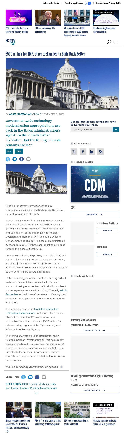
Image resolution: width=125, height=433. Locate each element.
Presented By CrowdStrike (84, 384)
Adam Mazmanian (20, 114)
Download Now (95, 330)
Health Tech (102, 247)
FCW (36, 114)
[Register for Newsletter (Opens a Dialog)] (116, 129)
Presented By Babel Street (84, 325)
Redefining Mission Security (83, 320)
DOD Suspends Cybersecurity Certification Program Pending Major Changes (31, 386)
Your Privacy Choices (78, 3)
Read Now (95, 214)
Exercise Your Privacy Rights (108, 3)
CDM (73, 208)
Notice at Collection (51, 3)
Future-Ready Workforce (107, 223)
